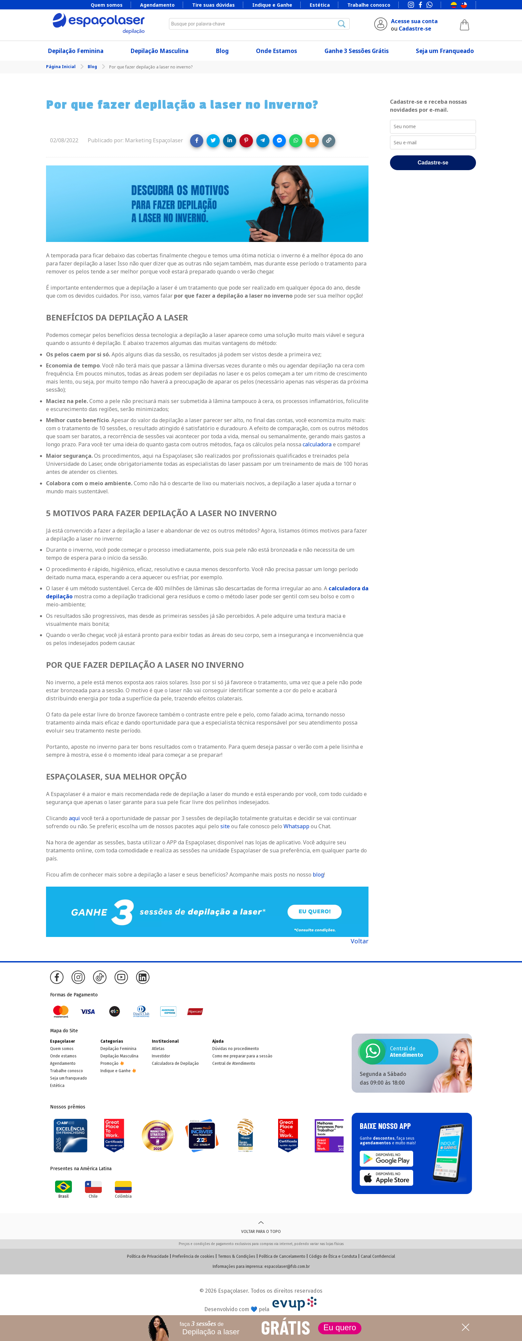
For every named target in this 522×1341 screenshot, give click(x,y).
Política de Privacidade (148, 1256)
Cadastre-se (415, 28)
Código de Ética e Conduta (333, 1256)
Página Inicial (61, 66)
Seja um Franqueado (445, 51)
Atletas (158, 1048)
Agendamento (157, 5)
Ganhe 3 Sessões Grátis (356, 51)
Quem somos (107, 5)
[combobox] (259, 24)
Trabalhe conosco (368, 5)
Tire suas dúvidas (213, 5)
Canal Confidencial (378, 1256)
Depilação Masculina (159, 51)
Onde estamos (63, 1056)
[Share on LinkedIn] (229, 140)
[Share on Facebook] (196, 140)
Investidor (161, 1056)
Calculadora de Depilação (175, 1063)
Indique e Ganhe (272, 5)
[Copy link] (328, 140)
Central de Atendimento (233, 1063)
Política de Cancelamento (282, 1256)
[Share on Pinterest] (246, 140)
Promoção (109, 1063)
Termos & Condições (236, 1256)
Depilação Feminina (75, 51)
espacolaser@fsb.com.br (287, 1266)
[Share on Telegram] (262, 140)
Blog (222, 51)
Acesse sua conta (414, 21)
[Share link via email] (312, 140)
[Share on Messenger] (279, 140)
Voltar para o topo (261, 1226)
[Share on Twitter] (213, 140)
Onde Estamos (276, 51)
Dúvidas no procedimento (235, 1048)
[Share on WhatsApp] (295, 140)
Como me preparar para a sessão (242, 1056)
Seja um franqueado (68, 1078)
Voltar (359, 941)
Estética (320, 5)
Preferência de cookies (193, 1256)
